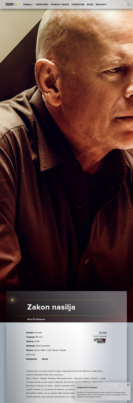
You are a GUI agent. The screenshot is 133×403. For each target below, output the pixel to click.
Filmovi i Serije (60, 4)
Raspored (42, 4)
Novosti (101, 4)
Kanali (28, 4)
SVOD (90, 4)
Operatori (78, 4)
